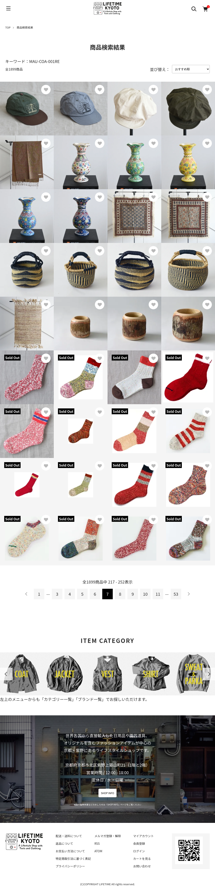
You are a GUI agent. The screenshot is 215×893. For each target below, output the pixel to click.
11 (158, 594)
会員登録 (139, 843)
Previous (6, 674)
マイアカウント (143, 836)
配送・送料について (69, 836)
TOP (7, 27)
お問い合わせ (142, 866)
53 (176, 594)
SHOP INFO (107, 793)
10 (145, 594)
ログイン (139, 851)
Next (208, 674)
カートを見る (142, 858)
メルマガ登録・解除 (107, 836)
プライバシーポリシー (70, 866)
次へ (188, 594)
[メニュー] (8, 8)
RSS (97, 843)
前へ (26, 594)
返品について (64, 843)
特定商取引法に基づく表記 (73, 858)
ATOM (98, 851)
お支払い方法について (70, 851)
